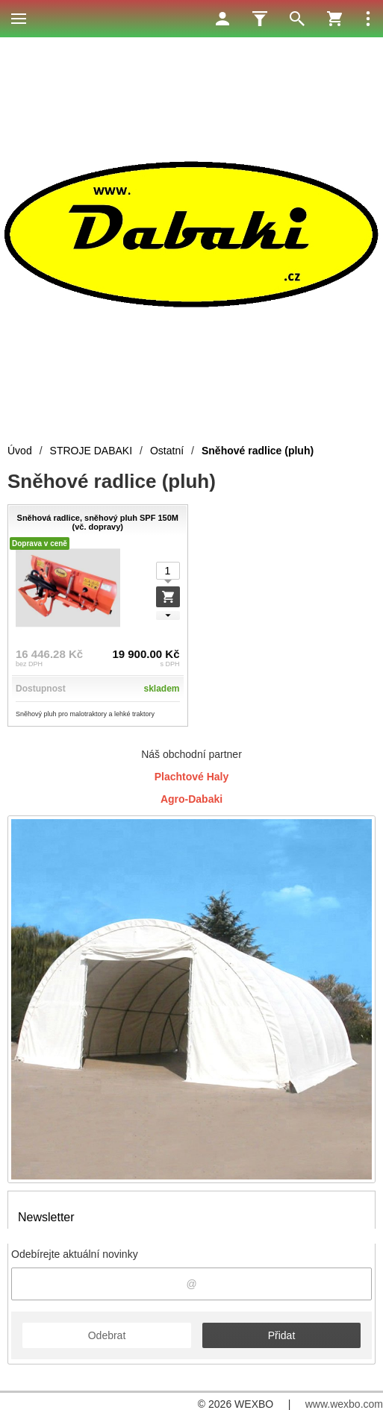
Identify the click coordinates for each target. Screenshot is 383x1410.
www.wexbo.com (344, 1404)
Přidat (282, 1335)
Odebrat (107, 1335)
